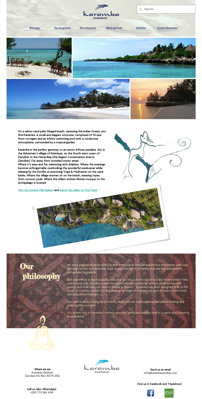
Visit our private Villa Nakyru (35, 190)
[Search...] (165, 9)
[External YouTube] (163, 99)
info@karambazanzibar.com (160, 373)
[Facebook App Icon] (150, 393)
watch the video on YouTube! (78, 190)
